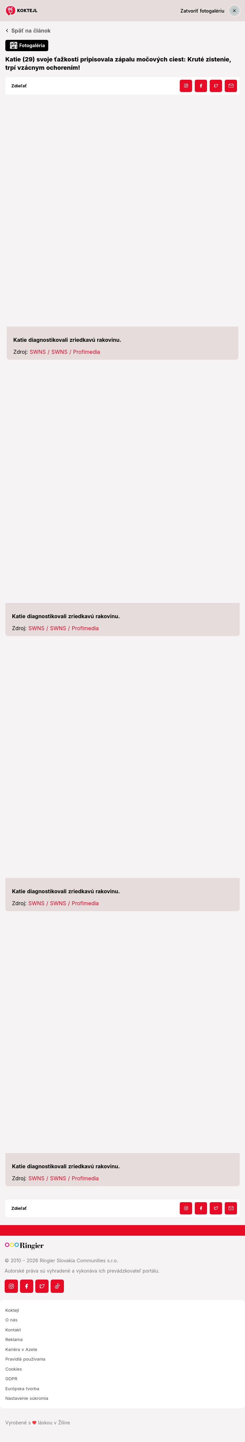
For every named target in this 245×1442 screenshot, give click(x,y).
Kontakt (13, 1329)
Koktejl (12, 1310)
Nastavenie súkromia (26, 1398)
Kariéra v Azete (21, 1349)
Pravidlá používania (25, 1359)
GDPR (11, 1378)
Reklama (14, 1339)
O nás (11, 1319)
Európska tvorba (22, 1388)
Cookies (13, 1369)
